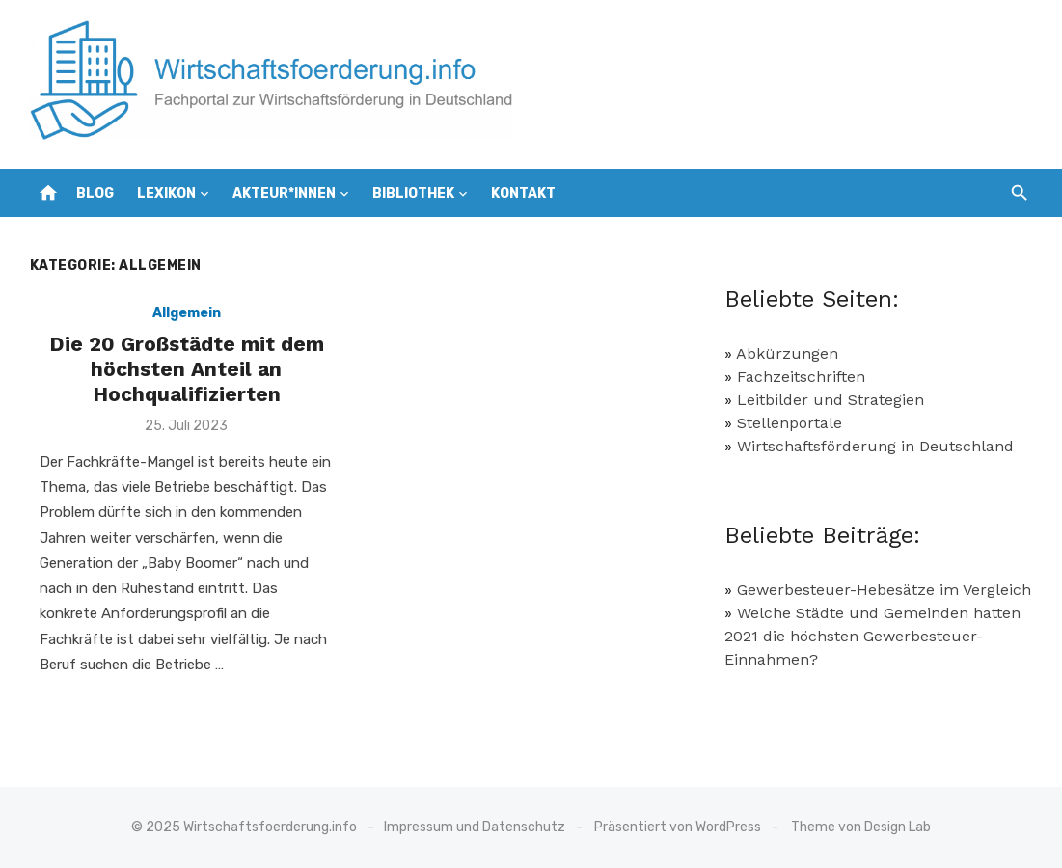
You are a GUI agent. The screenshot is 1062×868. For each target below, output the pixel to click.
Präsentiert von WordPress (677, 827)
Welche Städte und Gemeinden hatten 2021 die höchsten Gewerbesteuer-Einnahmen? (872, 636)
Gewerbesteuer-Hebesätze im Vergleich (884, 590)
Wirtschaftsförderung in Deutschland (875, 446)
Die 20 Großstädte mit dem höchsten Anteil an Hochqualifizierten (186, 369)
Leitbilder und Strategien (830, 400)
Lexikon (166, 193)
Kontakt (523, 193)
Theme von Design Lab (861, 827)
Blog (95, 193)
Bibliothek (413, 193)
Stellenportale (789, 423)
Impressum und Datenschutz (474, 827)
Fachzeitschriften (801, 376)
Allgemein (186, 313)
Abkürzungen (787, 353)
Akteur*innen (284, 193)
